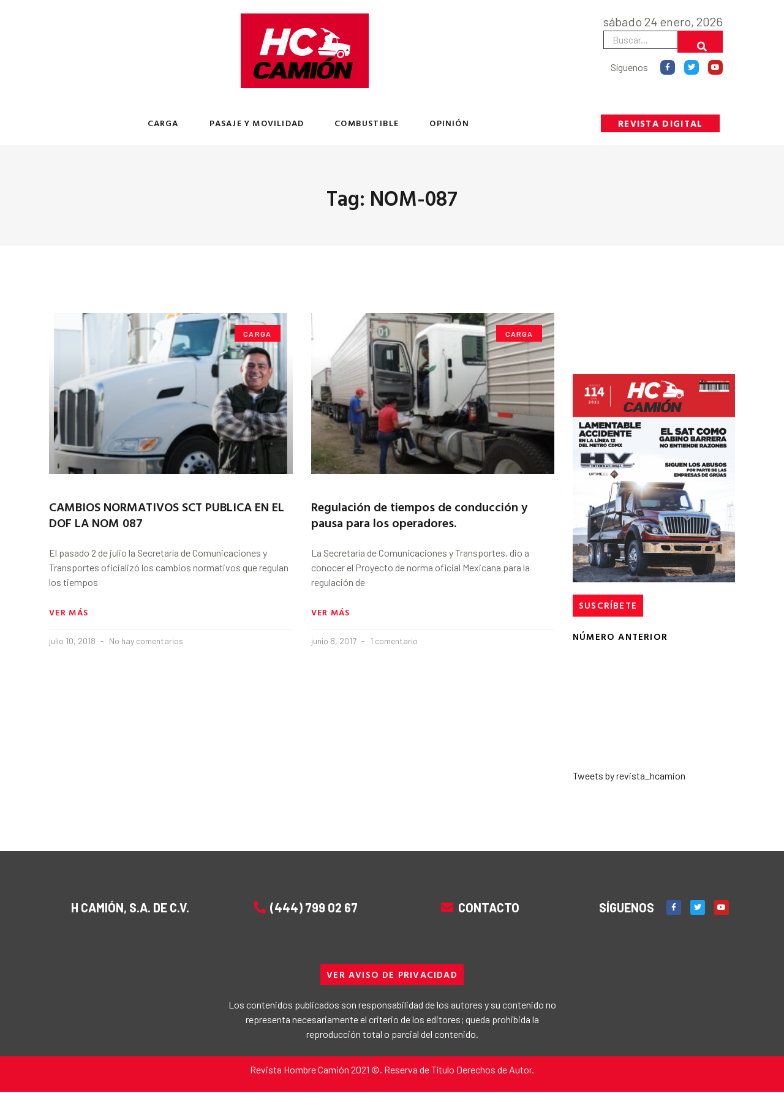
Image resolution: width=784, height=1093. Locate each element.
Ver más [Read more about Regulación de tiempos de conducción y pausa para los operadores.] (330, 613)
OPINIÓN (449, 122)
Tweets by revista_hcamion (629, 775)
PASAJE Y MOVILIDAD (256, 122)
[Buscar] (700, 42)
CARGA (163, 122)
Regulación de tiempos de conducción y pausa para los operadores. (419, 514)
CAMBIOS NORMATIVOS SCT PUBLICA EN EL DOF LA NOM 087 (166, 514)
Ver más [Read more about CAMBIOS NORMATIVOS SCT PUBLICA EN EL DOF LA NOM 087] (68, 613)
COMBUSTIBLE (366, 122)
